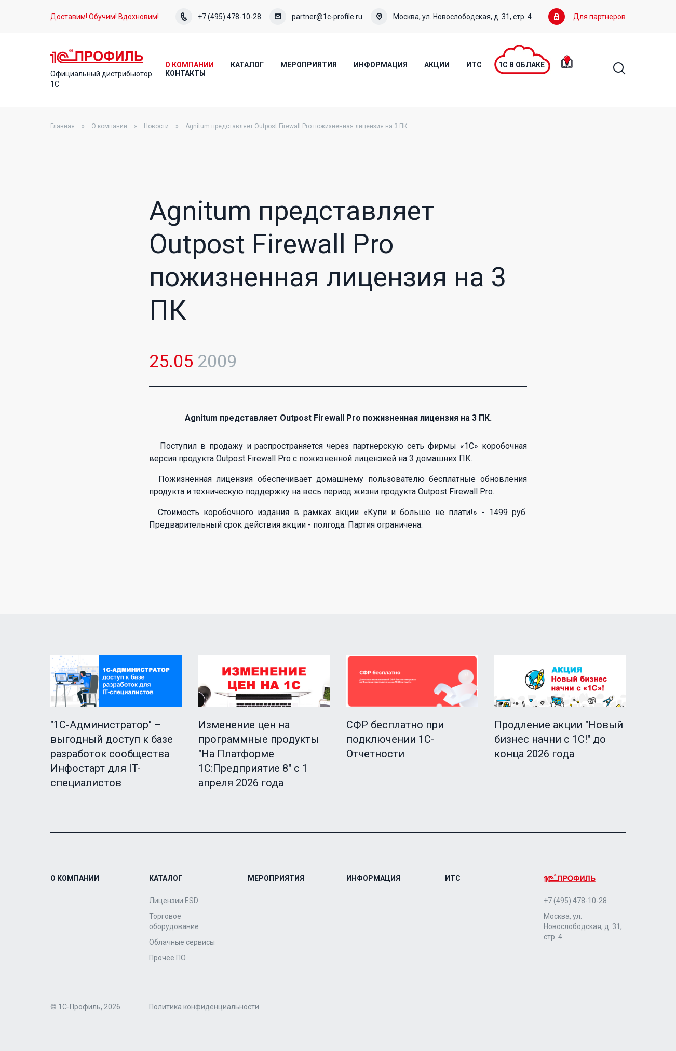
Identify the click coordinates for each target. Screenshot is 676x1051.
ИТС (453, 878)
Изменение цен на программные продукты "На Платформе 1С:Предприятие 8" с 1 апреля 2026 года (258, 753)
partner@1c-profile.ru (315, 16)
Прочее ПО (167, 957)
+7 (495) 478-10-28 (218, 16)
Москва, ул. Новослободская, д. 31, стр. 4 (451, 16)
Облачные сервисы (182, 942)
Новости (156, 126)
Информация (373, 878)
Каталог (165, 878)
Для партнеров (587, 16)
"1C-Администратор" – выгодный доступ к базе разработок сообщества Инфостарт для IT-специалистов (111, 753)
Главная (62, 126)
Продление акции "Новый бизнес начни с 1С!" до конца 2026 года (558, 739)
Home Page (96, 56)
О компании (109, 126)
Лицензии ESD (173, 900)
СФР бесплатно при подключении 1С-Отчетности (395, 739)
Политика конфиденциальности (204, 1007)
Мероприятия (276, 878)
